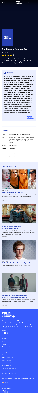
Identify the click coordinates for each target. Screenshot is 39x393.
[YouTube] (5, 333)
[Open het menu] (4, 2)
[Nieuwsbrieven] (32, 2)
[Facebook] (7, 333)
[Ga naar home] (19, 2)
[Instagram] (3, 333)
